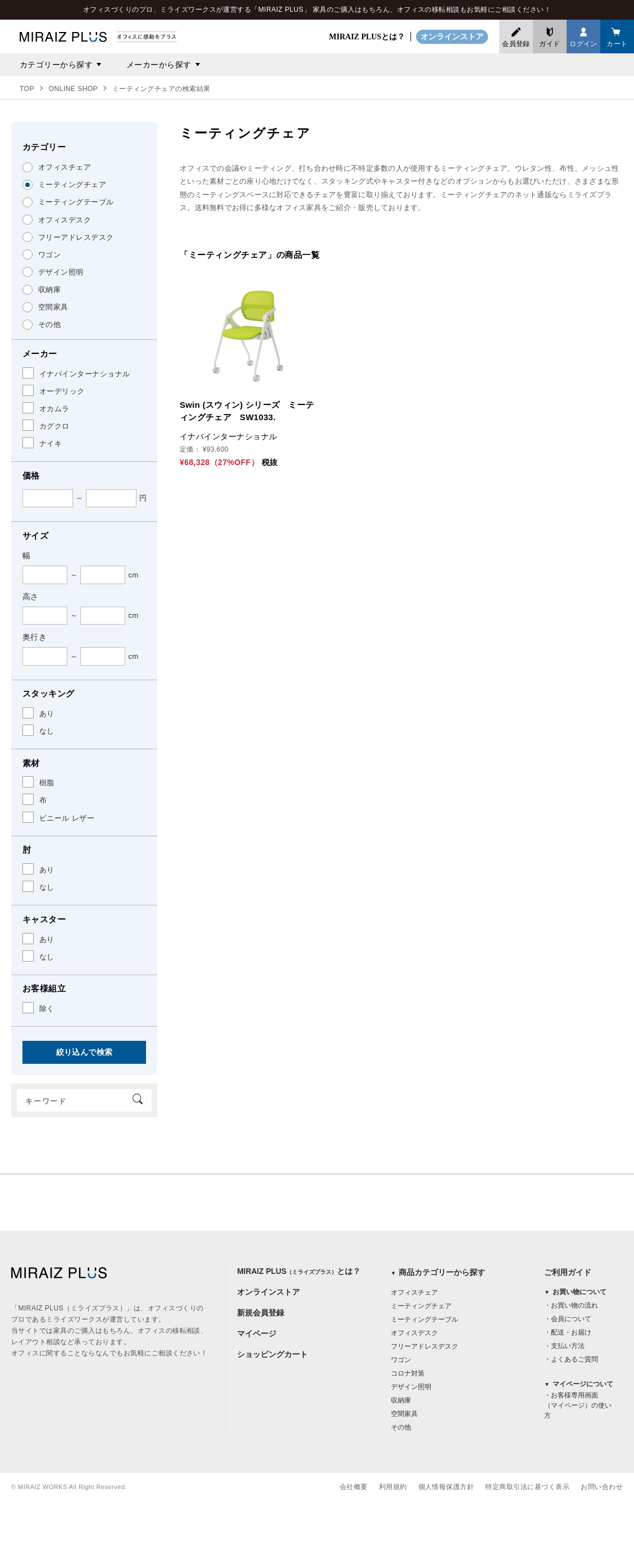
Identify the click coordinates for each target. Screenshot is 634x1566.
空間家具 (404, 1414)
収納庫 (401, 1400)
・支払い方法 (564, 1346)
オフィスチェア (414, 1292)
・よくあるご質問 (571, 1360)
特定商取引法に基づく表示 (527, 1487)
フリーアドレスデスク (424, 1346)
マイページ (256, 1335)
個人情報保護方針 (446, 1487)
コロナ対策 (408, 1373)
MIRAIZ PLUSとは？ (367, 37)
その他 (401, 1427)
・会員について (567, 1319)
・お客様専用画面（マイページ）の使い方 (578, 1406)
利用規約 (393, 1487)
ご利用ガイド (567, 1272)
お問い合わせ (602, 1487)
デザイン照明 (411, 1387)
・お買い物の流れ (571, 1306)
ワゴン (401, 1360)
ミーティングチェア (421, 1306)
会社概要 (354, 1487)
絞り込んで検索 (84, 1052)
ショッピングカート (272, 1356)
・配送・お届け (567, 1333)
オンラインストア (452, 37)
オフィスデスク (414, 1333)
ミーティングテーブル (424, 1319)
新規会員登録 (260, 1313)
